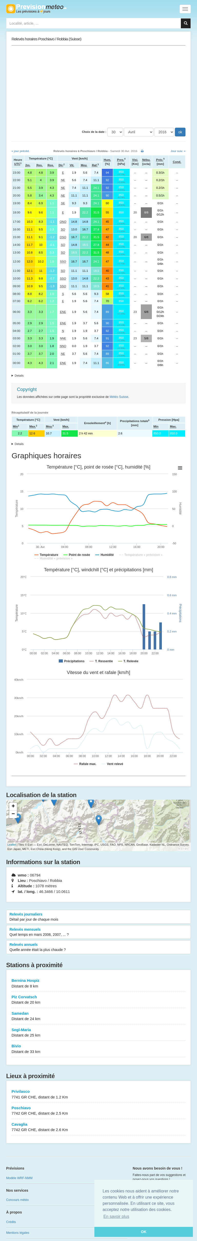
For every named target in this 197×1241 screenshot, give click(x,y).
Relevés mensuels (98, 932)
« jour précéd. (20, 151)
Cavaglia (98, 1127)
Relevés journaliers (98, 917)
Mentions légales (17, 1233)
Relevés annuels (98, 947)
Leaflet (11, 844)
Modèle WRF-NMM (19, 1178)
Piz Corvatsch (98, 1000)
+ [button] (13, 806)
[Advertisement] (98, 87)
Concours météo (17, 1200)
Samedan (98, 1016)
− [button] (13, 814)
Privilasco (98, 1094)
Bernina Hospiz (98, 983)
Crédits (11, 1222)
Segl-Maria (98, 1033)
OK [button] (143, 1232)
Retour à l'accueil (36, 9)
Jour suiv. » (178, 151)
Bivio (98, 1049)
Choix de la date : (94, 131)
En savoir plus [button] (116, 1216)
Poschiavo (98, 1111)
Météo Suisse (119, 397)
